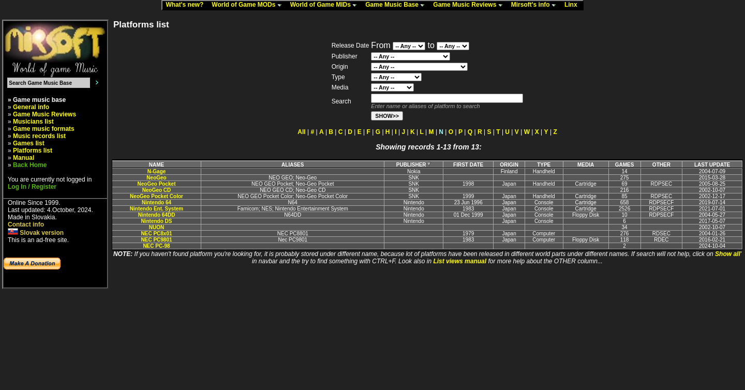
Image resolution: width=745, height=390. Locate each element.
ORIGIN (509, 165)
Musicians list (33, 121)
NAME (156, 165)
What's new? (186, 5)
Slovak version (36, 232)
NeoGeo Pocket (157, 184)
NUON (156, 227)
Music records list (39, 136)
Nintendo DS (156, 221)
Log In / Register (32, 186)
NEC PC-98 (156, 246)
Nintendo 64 (156, 202)
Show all (727, 254)
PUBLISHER (413, 165)
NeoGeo (156, 178)
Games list (28, 143)
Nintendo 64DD (156, 215)
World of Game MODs (249, 5)
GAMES (624, 165)
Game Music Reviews (470, 5)
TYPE (543, 165)
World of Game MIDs (326, 5)
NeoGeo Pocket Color (156, 196)
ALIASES (292, 165)
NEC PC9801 (156, 240)
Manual (23, 157)
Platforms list (32, 150)
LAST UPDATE (712, 165)
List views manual (459, 261)
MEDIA (585, 165)
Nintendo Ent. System (156, 209)
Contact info (26, 224)
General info (31, 107)
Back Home (30, 165)
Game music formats (43, 128)
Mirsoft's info (536, 5)
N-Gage (156, 171)
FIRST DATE (468, 165)
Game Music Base (397, 5)
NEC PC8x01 (156, 233)
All (301, 132)
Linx (573, 5)
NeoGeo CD (156, 190)
